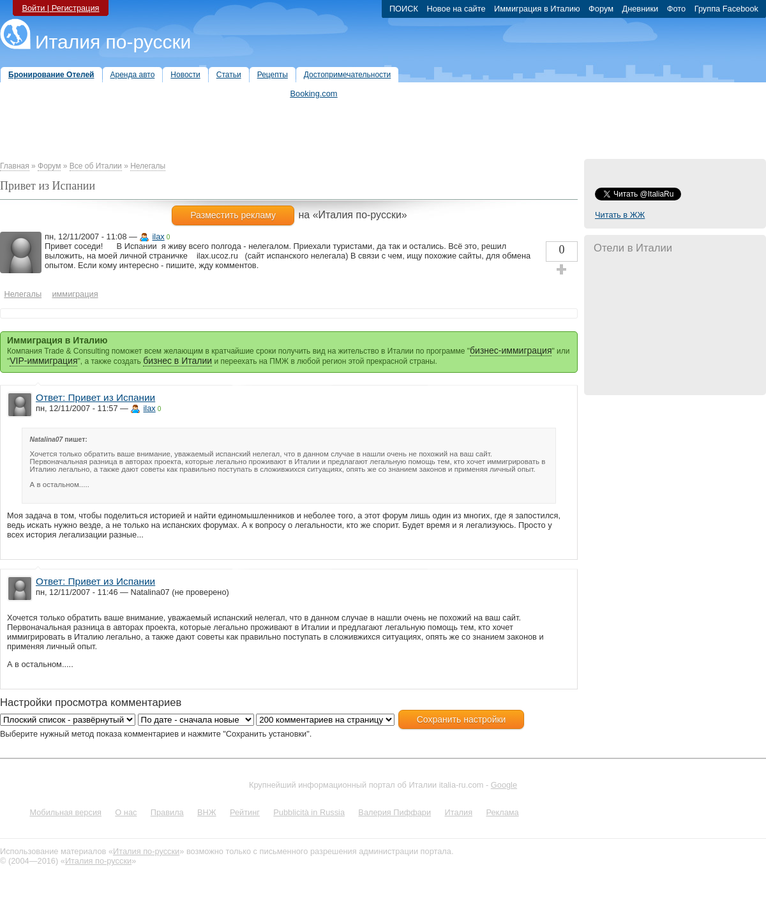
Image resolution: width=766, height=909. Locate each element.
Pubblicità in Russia (309, 812)
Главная (14, 166)
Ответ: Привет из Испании (95, 397)
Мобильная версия (65, 812)
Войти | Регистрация (60, 8)
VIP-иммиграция (43, 361)
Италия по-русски (113, 41)
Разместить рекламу (233, 215)
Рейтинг (245, 812)
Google (504, 785)
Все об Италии (96, 166)
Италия (458, 812)
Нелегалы (147, 166)
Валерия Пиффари (394, 812)
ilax (158, 236)
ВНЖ (206, 812)
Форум (49, 166)
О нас (126, 812)
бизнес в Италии (177, 361)
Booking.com (314, 93)
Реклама (502, 812)
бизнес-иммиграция (511, 350)
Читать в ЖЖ (620, 215)
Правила (167, 812)
